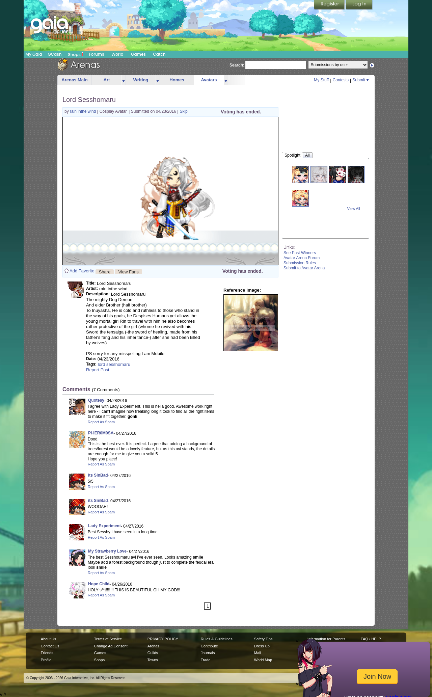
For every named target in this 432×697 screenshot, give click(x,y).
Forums (96, 54)
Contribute (209, 646)
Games (138, 54)
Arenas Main (74, 79)
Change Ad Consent (111, 646)
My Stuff (321, 80)
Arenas (153, 646)
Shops (75, 54)
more (124, 80)
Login (359, 5)
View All (353, 209)
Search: (237, 65)
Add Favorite (82, 270)
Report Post (97, 369)
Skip (183, 111)
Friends (47, 653)
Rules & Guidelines (217, 639)
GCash (55, 54)
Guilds (152, 653)
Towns (152, 660)
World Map (263, 660)
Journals (208, 653)
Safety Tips (263, 639)
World (117, 54)
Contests (341, 80)
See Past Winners (300, 252)
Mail (257, 653)
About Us (48, 639)
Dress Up (262, 646)
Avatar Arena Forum (302, 258)
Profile (46, 660)
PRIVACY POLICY (162, 639)
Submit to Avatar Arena (304, 268)
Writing (140, 79)
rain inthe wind (83, 111)
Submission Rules (300, 263)
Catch (159, 54)
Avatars (209, 79)
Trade (205, 660)
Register (330, 5)
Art (107, 79)
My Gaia (33, 54)
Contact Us (50, 646)
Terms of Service (108, 639)
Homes (176, 79)
